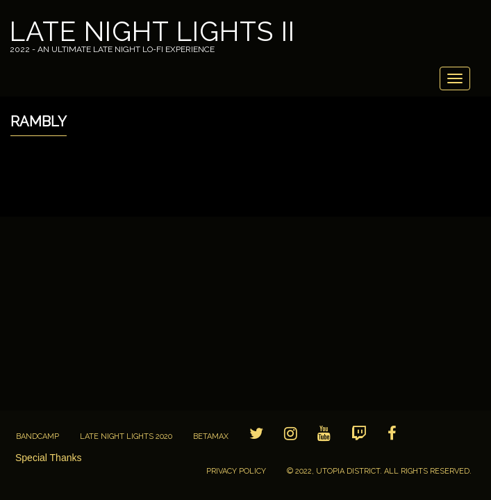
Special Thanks (48, 457)
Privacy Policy (236, 471)
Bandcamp (37, 436)
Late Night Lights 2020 (126, 436)
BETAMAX (210, 436)
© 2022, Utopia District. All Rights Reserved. (379, 471)
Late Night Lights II (152, 31)
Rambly (38, 121)
